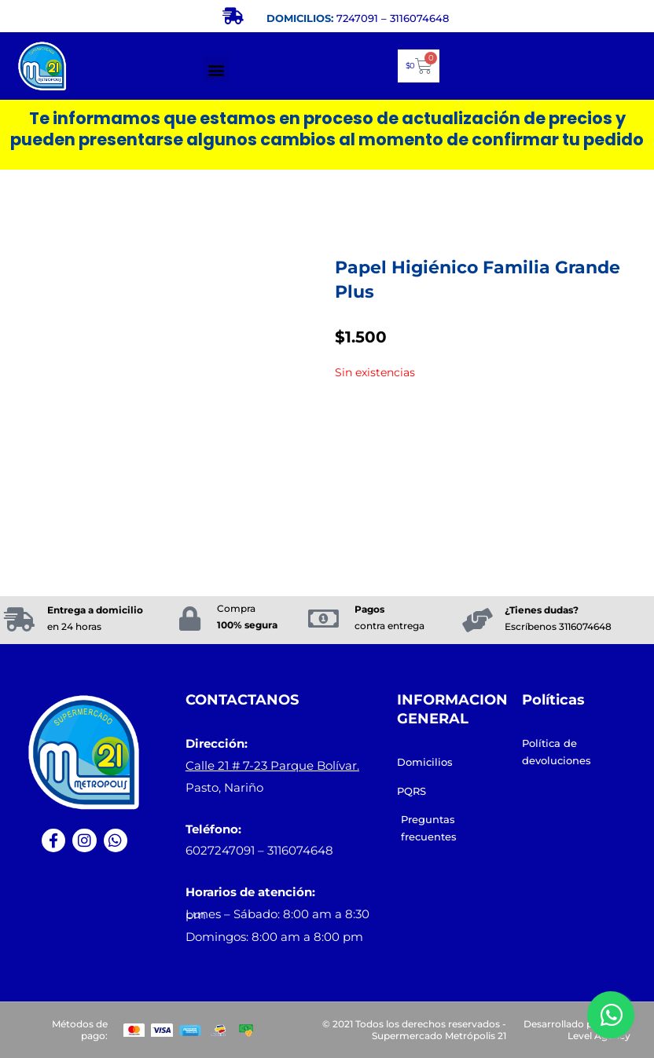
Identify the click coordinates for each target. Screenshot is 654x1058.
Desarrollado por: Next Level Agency (577, 1030)
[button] (216, 69)
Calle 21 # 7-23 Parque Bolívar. (272, 765)
